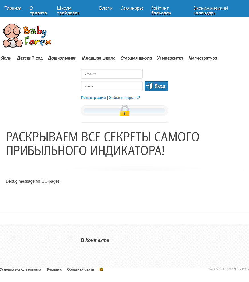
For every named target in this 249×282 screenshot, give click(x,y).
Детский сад (30, 58)
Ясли (6, 58)
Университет (170, 58)
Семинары (132, 8)
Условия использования (20, 269)
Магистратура (202, 58)
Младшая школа (98, 58)
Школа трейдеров (68, 10)
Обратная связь (80, 269)
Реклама (54, 269)
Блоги (106, 8)
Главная (12, 8)
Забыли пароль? (124, 97)
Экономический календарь (210, 10)
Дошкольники (62, 58)
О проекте (38, 10)
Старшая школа (136, 58)
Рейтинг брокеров (161, 10)
